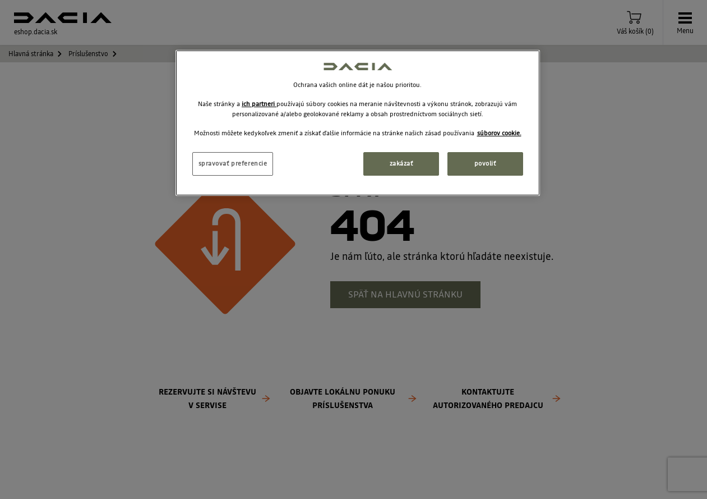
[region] (357, 123)
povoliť (485, 163)
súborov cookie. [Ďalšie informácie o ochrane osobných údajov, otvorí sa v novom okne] (499, 133)
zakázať (401, 163)
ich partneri (259, 103)
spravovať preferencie (232, 163)
